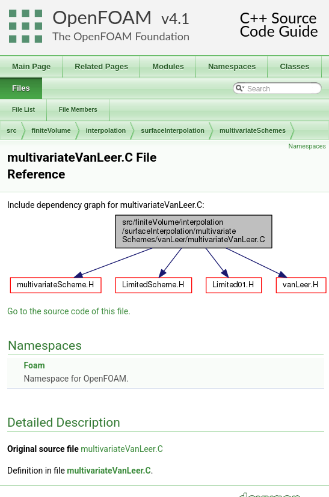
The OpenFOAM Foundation (120, 36)
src (12, 130)
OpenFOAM (102, 17)
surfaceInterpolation (172, 130)
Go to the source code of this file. (69, 311)
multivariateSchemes (253, 130)
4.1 (179, 18)
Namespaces (307, 146)
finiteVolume (51, 130)
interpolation (106, 130)
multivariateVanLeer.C (122, 449)
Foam (34, 365)
